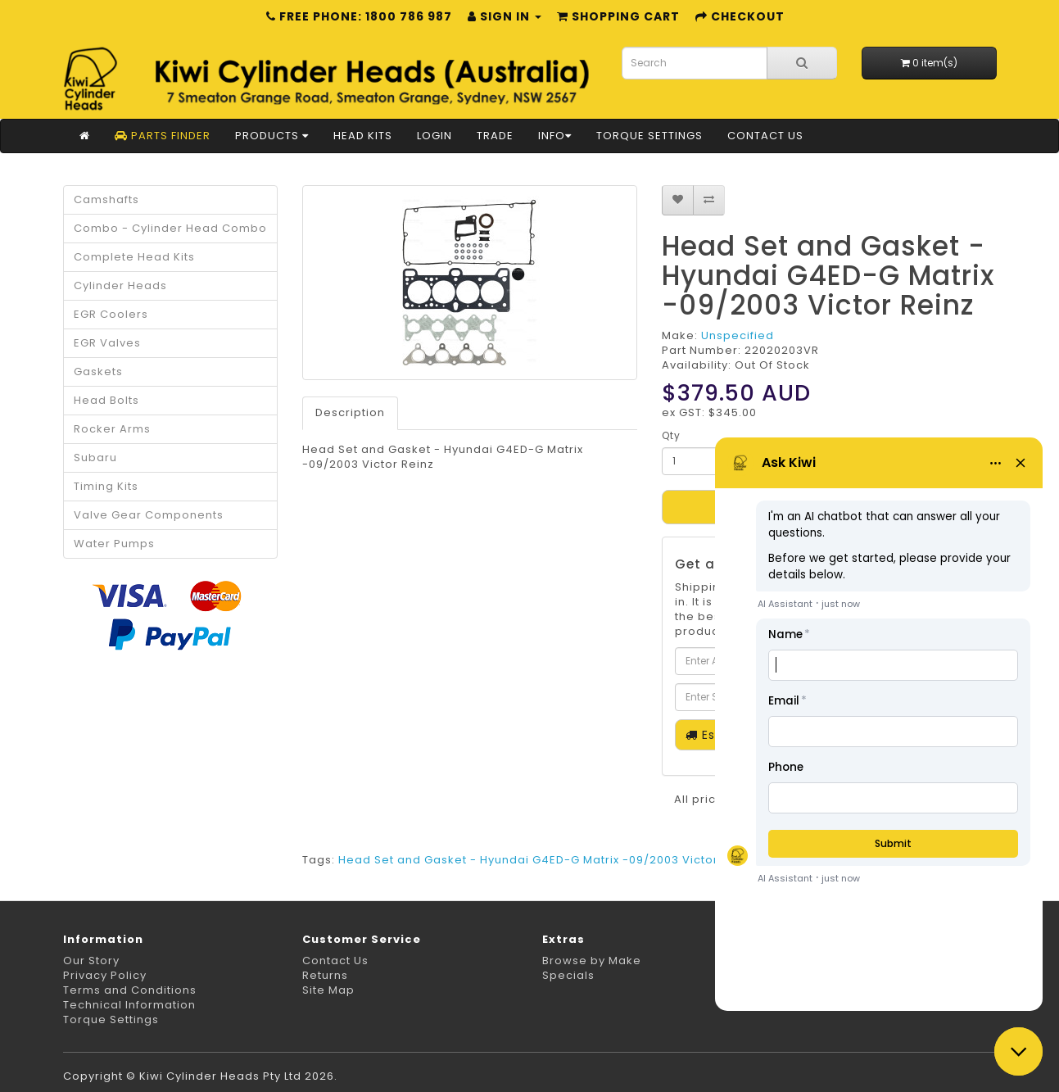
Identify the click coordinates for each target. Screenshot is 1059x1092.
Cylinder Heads (120, 285)
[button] (1018, 1051)
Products (272, 135)
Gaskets (98, 371)
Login (434, 135)
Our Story (91, 960)
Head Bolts (106, 400)
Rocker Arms (112, 429)
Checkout (740, 16)
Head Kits (362, 135)
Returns (325, 975)
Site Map (328, 990)
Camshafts (106, 199)
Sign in (504, 16)
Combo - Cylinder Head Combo (170, 228)
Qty (671, 435)
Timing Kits (106, 486)
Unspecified (737, 335)
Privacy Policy (105, 975)
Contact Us (765, 135)
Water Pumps (114, 543)
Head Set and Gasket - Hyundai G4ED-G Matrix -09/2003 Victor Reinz (546, 860)
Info (555, 135)
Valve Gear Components (149, 515)
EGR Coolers (111, 314)
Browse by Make (591, 960)
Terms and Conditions (130, 990)
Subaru (95, 457)
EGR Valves (107, 343)
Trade (495, 135)
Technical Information (129, 1005)
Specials (568, 975)
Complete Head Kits (134, 257)
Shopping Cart (618, 16)
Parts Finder (162, 135)
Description (350, 412)
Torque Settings (649, 135)
